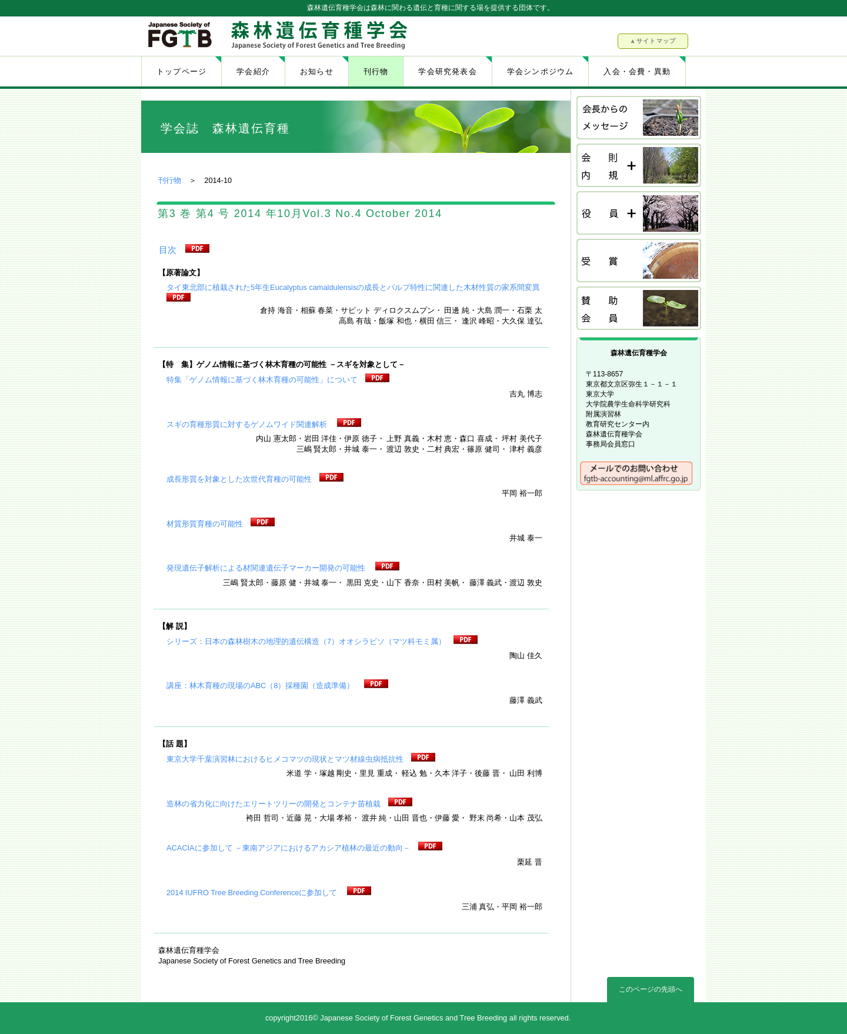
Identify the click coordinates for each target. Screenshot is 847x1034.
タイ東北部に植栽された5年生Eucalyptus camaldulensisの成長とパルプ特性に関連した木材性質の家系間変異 (353, 287)
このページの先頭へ (650, 989)
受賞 (639, 261)
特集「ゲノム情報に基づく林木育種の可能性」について (262, 379)
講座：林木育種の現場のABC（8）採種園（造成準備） (261, 685)
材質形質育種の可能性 (204, 523)
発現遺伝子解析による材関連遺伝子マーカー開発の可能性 (267, 567)
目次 (167, 250)
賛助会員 (639, 309)
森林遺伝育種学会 (281, 36)
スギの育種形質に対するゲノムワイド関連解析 (247, 424)
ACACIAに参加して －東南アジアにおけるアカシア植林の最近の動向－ (288, 847)
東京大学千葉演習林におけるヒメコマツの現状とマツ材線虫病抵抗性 (285, 759)
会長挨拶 (639, 118)
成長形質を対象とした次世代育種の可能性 (239, 479)
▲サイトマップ (652, 41)
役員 (639, 213)
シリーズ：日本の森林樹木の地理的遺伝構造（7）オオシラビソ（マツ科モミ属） (306, 641)
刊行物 (169, 180)
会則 (639, 166)
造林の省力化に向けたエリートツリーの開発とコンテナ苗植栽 (273, 803)
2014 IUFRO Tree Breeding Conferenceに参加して (252, 892)
